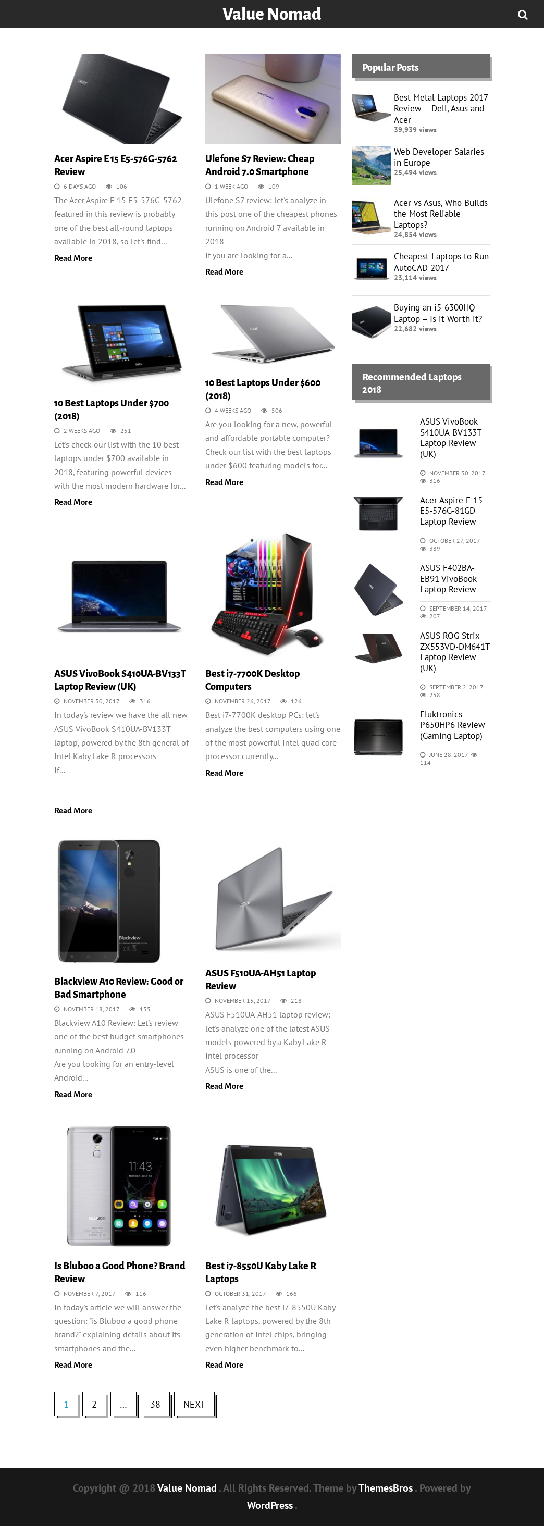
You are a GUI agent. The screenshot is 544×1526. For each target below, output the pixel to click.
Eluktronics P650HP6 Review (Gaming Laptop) (452, 725)
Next (194, 1404)
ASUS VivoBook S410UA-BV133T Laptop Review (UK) (450, 437)
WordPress (271, 1505)
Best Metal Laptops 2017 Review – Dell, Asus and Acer (441, 109)
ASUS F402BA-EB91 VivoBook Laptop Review (448, 578)
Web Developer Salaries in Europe (439, 157)
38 (155, 1404)
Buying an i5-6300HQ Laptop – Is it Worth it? (438, 313)
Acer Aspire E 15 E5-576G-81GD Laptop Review (451, 510)
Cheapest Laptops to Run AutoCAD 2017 (441, 262)
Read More (73, 258)
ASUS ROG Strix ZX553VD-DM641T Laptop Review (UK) (454, 651)
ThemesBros (386, 1488)
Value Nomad (272, 14)
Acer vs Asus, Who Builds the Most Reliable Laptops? (441, 214)
